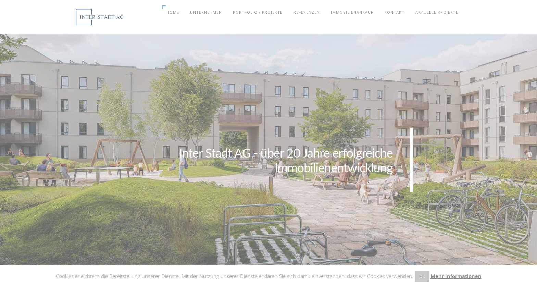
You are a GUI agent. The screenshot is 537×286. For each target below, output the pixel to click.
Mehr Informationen (456, 276)
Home (172, 12)
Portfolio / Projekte (258, 12)
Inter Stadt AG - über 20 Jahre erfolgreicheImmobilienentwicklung (285, 160)
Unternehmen (206, 12)
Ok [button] (422, 276)
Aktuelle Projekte (436, 12)
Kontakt (394, 12)
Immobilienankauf (352, 12)
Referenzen (307, 12)
